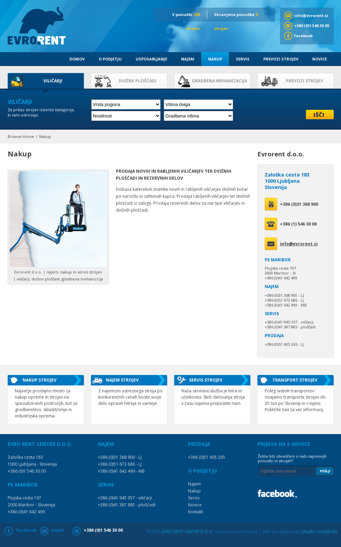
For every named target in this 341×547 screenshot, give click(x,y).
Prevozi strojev (280, 59)
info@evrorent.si (311, 15)
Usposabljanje (151, 59)
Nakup (215, 59)
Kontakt (195, 512)
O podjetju (110, 59)
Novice (319, 59)
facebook (303, 35)
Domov (77, 59)
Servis (242, 59)
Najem (187, 59)
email (57, 530)
